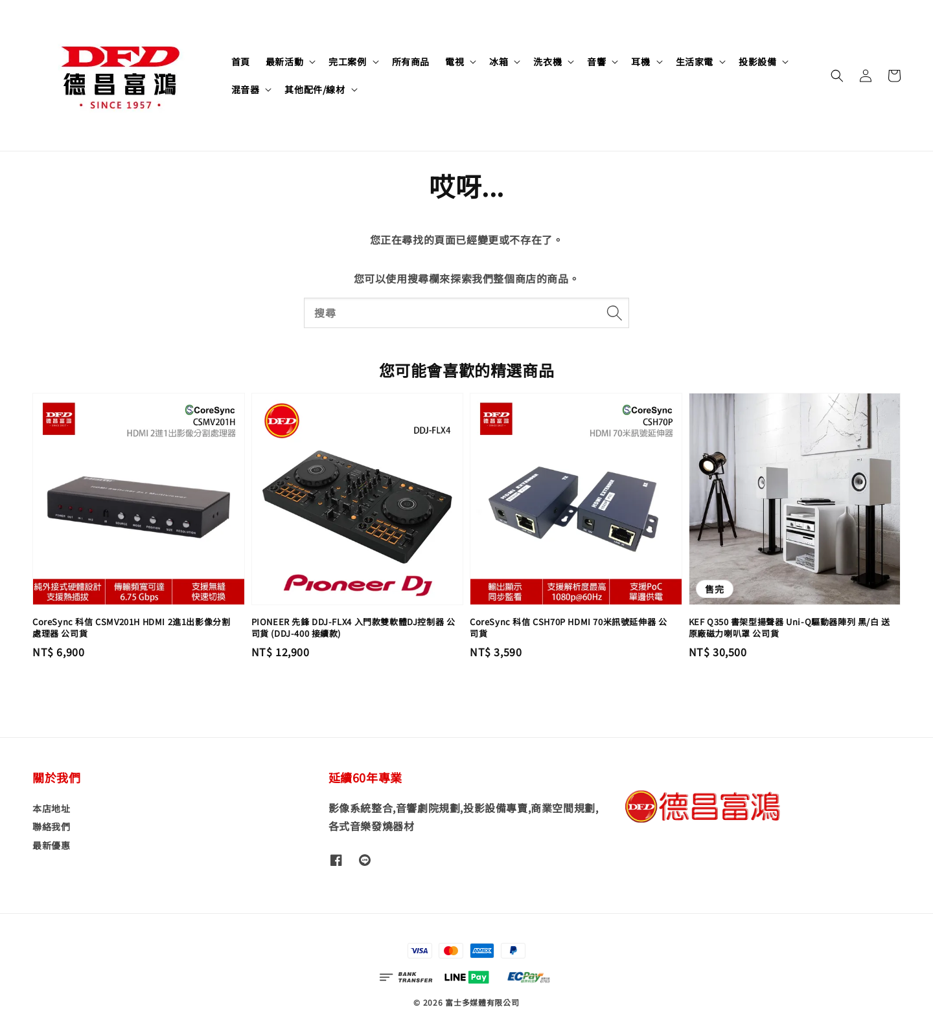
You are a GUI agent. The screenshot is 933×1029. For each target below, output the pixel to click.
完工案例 (347, 61)
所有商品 (411, 61)
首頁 (240, 61)
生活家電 (694, 61)
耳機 (640, 61)
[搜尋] (614, 312)
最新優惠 (51, 845)
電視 (454, 61)
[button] (837, 75)
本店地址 (51, 808)
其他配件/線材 (314, 89)
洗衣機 (547, 61)
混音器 (245, 89)
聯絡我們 (51, 826)
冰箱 (498, 61)
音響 (596, 61)
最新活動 (284, 61)
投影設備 (757, 61)
